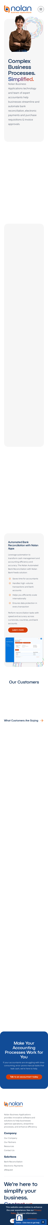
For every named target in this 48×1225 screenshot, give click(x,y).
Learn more (18, 630)
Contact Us (9, 1150)
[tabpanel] (24, 600)
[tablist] (24, 519)
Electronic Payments (13, 1166)
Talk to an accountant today (24, 1077)
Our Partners (10, 1142)
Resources (9, 1146)
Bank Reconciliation (13, 1162)
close (43, 1222)
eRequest (8, 1170)
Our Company (10, 1138)
